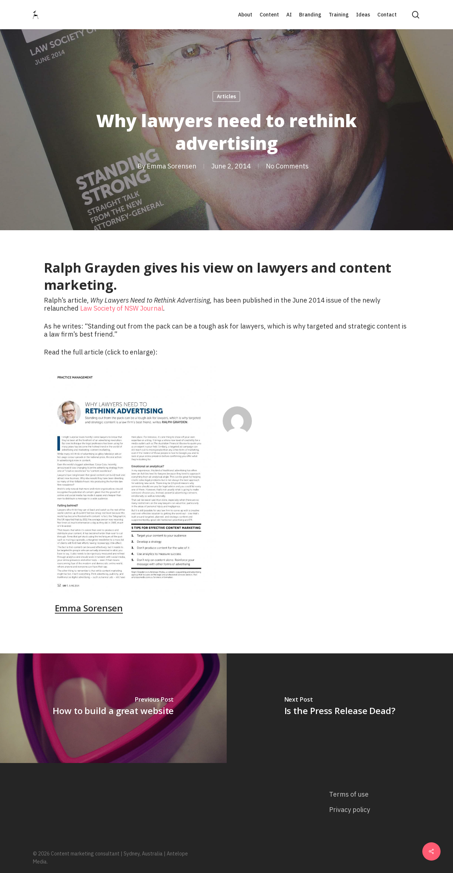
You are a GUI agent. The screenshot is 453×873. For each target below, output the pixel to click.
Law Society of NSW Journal (121, 308)
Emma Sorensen (171, 166)
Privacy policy (349, 809)
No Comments (287, 166)
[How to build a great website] (113, 708)
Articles (226, 96)
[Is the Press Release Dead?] (340, 708)
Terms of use (349, 794)
